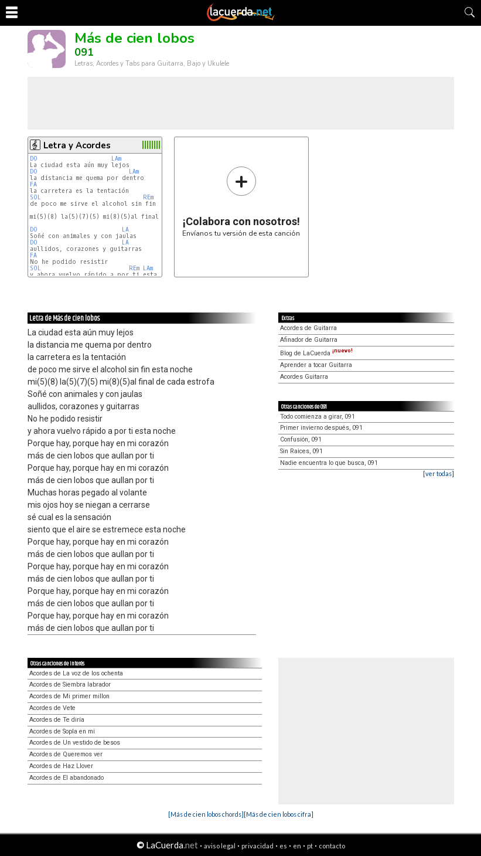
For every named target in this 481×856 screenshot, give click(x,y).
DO (33, 158)
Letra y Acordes (77, 145)
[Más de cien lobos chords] (206, 814)
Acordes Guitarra (304, 377)
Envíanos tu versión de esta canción (241, 201)
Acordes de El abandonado (66, 778)
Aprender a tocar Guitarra (316, 365)
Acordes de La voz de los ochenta (76, 673)
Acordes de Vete (52, 708)
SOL (35, 197)
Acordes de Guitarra (308, 328)
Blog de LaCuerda (316, 353)
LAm (116, 158)
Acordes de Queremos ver (66, 754)
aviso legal (220, 846)
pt (310, 846)
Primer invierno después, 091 (321, 428)
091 (84, 52)
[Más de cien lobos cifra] (278, 814)
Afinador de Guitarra (308, 340)
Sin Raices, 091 (301, 451)
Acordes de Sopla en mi (62, 731)
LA (125, 229)
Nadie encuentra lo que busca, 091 (329, 463)
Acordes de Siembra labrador (70, 684)
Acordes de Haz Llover (61, 766)
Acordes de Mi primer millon (69, 696)
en (297, 846)
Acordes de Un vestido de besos (74, 742)
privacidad (257, 846)
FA (33, 184)
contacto (332, 846)
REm (148, 197)
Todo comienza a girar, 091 (317, 416)
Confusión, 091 (301, 439)
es (283, 846)
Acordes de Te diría (56, 719)
